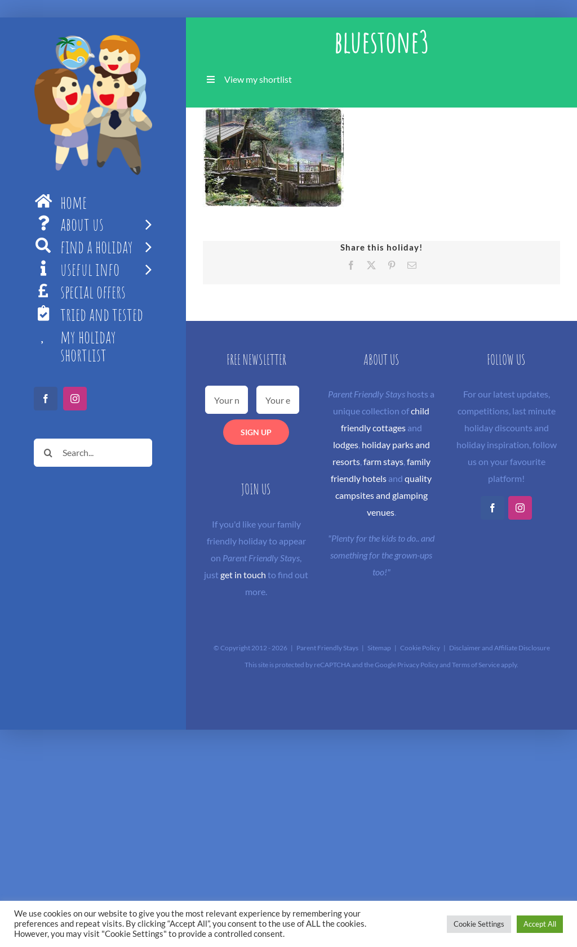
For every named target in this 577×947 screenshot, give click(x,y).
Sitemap (379, 648)
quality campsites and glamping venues (383, 495)
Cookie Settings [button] (479, 923)
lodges (345, 444)
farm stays (383, 461)
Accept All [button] (539, 923)
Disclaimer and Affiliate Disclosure (499, 648)
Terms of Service (476, 664)
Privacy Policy (417, 664)
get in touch (243, 574)
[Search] (48, 453)
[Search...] (93, 453)
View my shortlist (258, 79)
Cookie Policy (420, 648)
